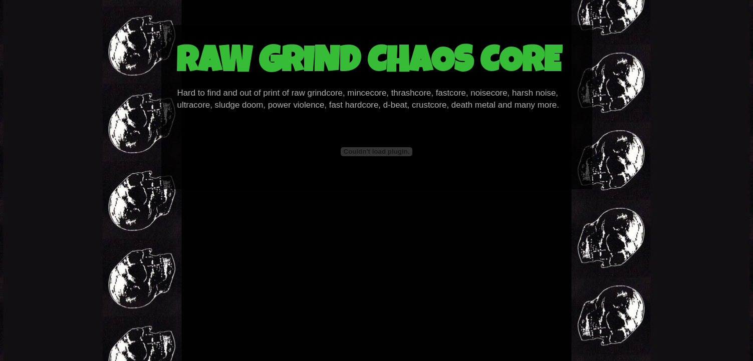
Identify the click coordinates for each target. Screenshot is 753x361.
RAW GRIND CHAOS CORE (368, 64)
